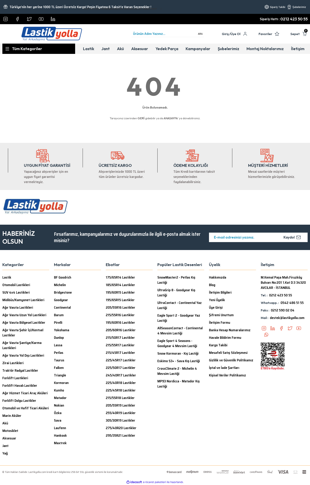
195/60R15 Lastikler (120, 292)
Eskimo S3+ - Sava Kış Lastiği (178, 361)
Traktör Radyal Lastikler (20, 370)
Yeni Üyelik (217, 300)
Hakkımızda (217, 277)
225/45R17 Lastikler (121, 360)
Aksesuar (9, 438)
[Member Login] (226, 34)
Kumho (59, 390)
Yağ (5, 453)
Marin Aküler (11, 415)
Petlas (58, 352)
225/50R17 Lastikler (120, 367)
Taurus (59, 360)
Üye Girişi (216, 307)
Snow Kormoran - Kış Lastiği (177, 353)
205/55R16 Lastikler (120, 307)
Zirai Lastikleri (13, 363)
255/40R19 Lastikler (121, 412)
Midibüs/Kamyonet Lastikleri (23, 300)
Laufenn (60, 428)
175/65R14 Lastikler (120, 277)
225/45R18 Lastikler (121, 390)
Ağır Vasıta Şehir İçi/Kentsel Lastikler (22, 332)
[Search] (167, 34)
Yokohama (61, 330)
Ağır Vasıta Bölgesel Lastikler (23, 322)
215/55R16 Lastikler (120, 315)
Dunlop (59, 337)
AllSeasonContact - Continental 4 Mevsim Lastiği (180, 331)
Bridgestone (63, 292)
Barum (59, 315)
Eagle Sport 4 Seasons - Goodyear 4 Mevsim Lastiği (177, 343)
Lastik (6, 277)
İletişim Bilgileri (220, 292)
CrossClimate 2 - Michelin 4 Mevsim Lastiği (177, 371)
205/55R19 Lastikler (120, 405)
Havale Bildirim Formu (225, 337)
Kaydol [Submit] (292, 237)
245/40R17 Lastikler (121, 375)
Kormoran (61, 382)
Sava (57, 420)
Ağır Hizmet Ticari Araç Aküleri (25, 393)
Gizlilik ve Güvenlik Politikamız (231, 360)
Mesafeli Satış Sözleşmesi (228, 352)
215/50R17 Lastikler (120, 337)
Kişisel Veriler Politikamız (227, 375)
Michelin (60, 284)
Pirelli (58, 322)
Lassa (58, 345)
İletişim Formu (219, 322)
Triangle (60, 375)
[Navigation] (38, 49)
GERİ (141, 118)
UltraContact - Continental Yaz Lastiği (179, 305)
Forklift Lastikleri (15, 378)
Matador (60, 397)
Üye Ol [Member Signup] (235, 34)
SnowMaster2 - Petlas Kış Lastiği (176, 280)
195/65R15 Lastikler (120, 300)
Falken (59, 367)
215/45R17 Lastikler (120, 352)
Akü (5, 423)
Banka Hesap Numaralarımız (229, 330)
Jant (5, 445)
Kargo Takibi (218, 345)
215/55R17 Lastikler (120, 345)
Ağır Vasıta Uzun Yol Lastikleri (24, 315)
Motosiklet (10, 430)
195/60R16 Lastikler (120, 322)
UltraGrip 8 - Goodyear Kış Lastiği (176, 292)
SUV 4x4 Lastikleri (16, 292)
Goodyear (61, 300)
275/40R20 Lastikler (121, 428)
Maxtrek (60, 443)
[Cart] (299, 34)
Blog (212, 284)
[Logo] (51, 34)
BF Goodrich (62, 277)
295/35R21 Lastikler (120, 435)
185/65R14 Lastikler (120, 284)
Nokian (59, 405)
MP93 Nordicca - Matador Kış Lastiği (178, 384)
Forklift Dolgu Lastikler (19, 400)
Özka (57, 412)
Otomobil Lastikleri (16, 284)
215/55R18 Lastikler (120, 397)
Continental (62, 307)
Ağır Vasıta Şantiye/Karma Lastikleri (22, 345)
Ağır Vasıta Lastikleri (17, 307)
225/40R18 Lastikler (121, 382)
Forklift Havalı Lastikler (19, 385)
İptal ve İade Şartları (224, 367)
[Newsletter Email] (258, 237)
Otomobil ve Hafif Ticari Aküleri (25, 408)
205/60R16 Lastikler (121, 330)
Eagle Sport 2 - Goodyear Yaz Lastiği (178, 318)
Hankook (60, 435)
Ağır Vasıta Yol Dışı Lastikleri (23, 355)
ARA (200, 33)
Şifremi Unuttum (221, 315)
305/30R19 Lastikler (120, 420)
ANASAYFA (171, 118)
